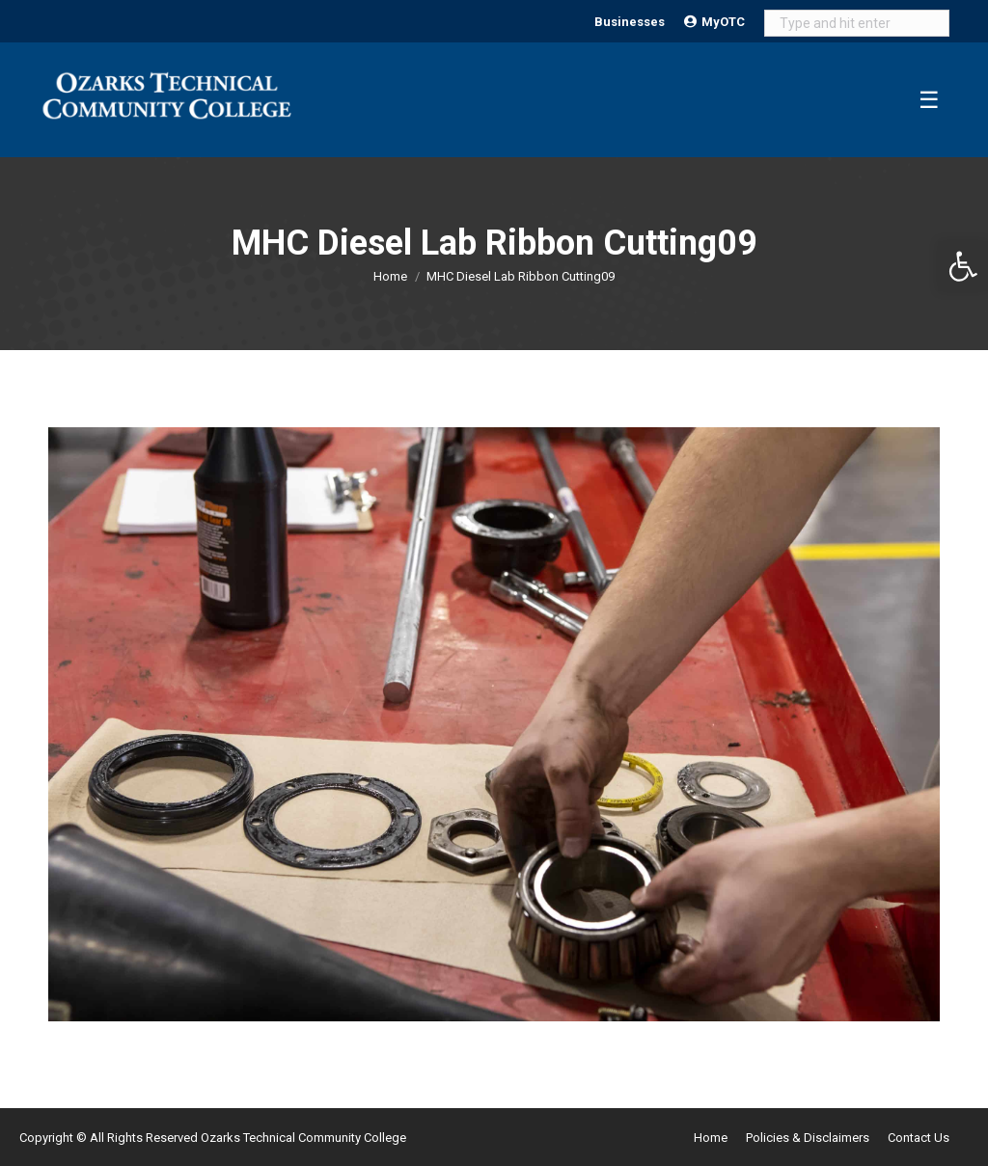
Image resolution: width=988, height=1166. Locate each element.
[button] (963, 266)
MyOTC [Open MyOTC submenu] (714, 21)
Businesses (629, 21)
